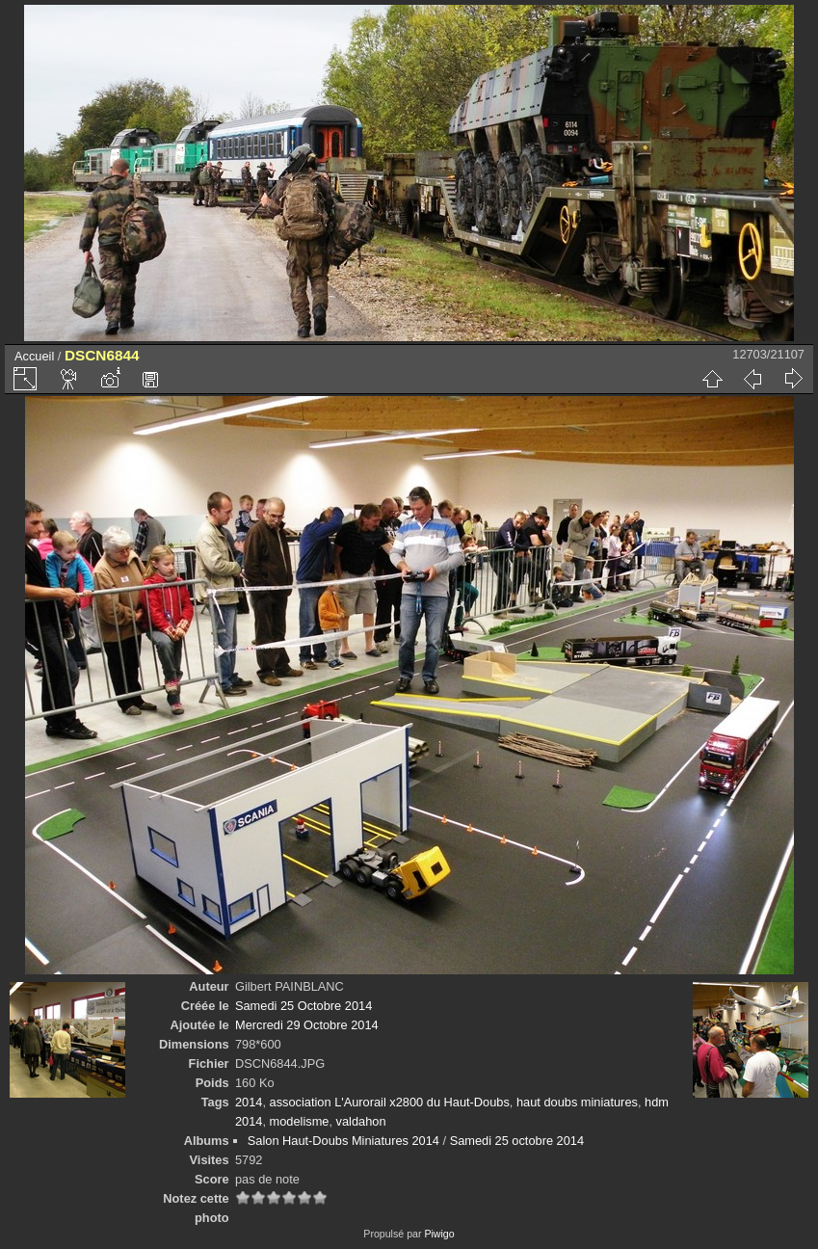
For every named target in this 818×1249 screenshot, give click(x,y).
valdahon (361, 1121)
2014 (248, 1102)
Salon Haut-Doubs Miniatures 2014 (343, 1140)
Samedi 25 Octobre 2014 (303, 1005)
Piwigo (439, 1233)
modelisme (300, 1121)
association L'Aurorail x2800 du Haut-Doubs (390, 1102)
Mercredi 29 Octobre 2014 (307, 1025)
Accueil (34, 356)
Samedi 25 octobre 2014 (517, 1140)
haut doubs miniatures (577, 1102)
